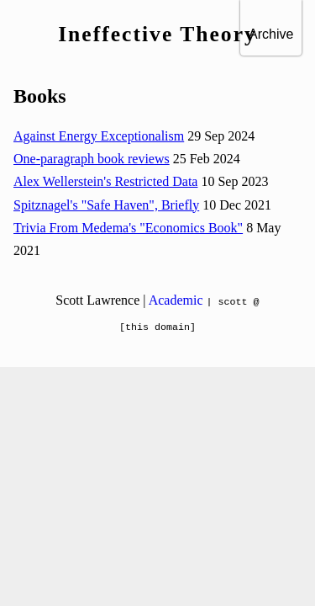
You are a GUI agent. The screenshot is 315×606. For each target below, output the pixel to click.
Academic (176, 300)
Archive (271, 34)
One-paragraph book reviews (91, 159)
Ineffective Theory (157, 34)
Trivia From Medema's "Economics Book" (128, 228)
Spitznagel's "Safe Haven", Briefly (106, 205)
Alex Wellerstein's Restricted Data (105, 181)
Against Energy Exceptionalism (98, 136)
